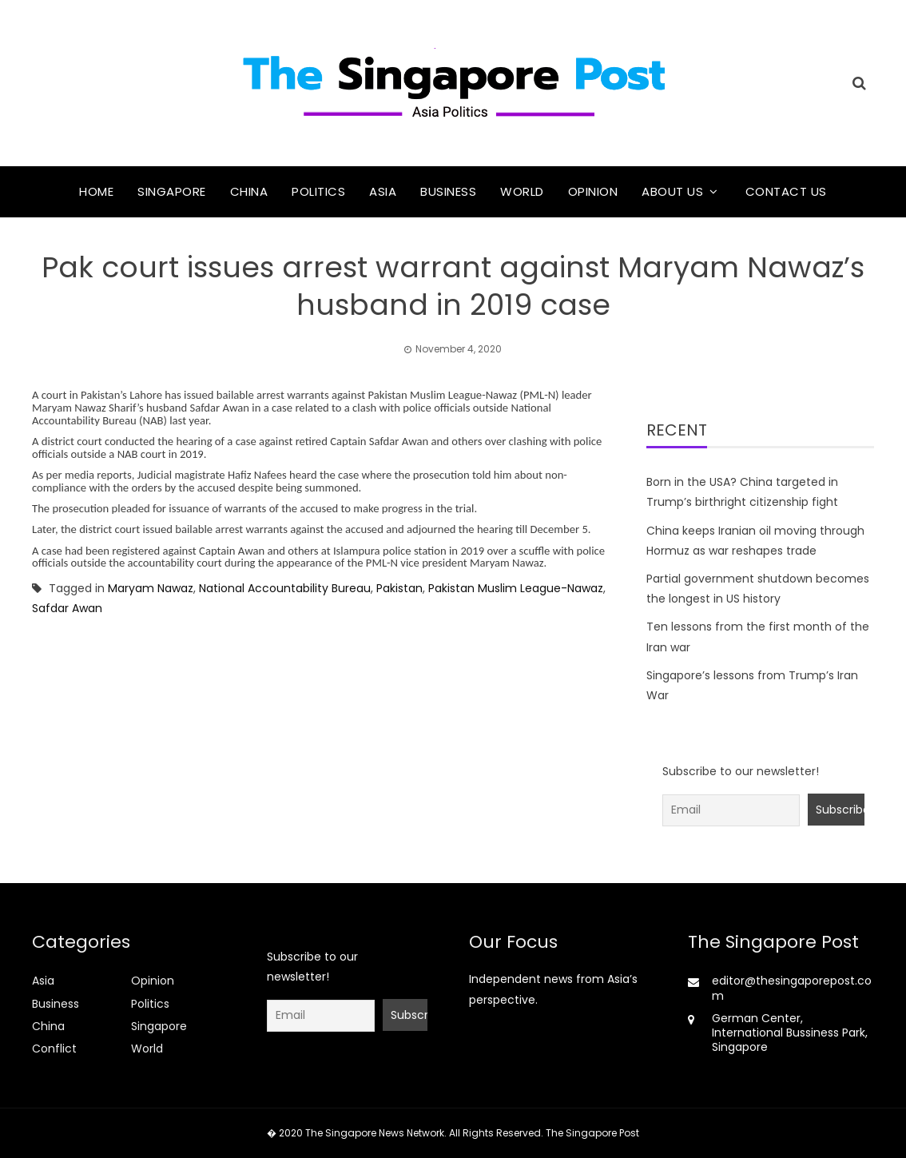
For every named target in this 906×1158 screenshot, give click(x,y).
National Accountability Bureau (285, 588)
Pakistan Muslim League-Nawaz (515, 588)
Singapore (171, 191)
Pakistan (399, 588)
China (249, 191)
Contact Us (786, 191)
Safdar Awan (70, 608)
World (522, 191)
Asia (382, 191)
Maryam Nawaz (150, 588)
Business (448, 191)
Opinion (593, 191)
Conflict (54, 1048)
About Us (672, 191)
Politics (318, 191)
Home (96, 191)
